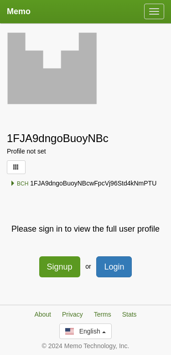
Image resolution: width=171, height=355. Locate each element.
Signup (60, 266)
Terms (102, 314)
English (85, 331)
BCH (19, 183)
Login (114, 266)
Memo (19, 11)
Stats (129, 314)
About (42, 314)
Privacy (72, 314)
